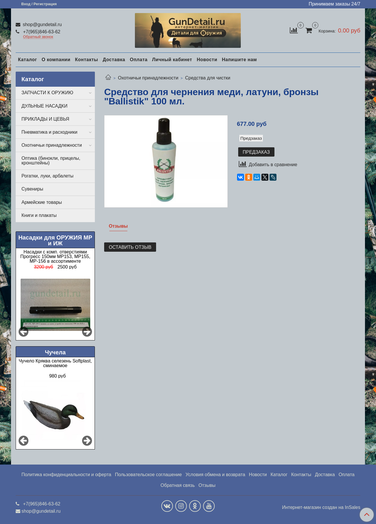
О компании (55, 59)
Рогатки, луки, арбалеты (47, 175)
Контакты (86, 59)
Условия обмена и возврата (215, 474)
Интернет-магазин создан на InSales (321, 507)
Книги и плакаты (39, 215)
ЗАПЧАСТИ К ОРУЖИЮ (47, 92)
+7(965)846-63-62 (41, 31)
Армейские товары (41, 202)
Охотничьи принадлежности (148, 77)
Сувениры (32, 188)
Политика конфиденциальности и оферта (66, 474)
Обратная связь (177, 485)
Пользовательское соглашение (148, 474)
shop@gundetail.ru (41, 24)
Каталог (27, 59)
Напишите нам (239, 59)
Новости (207, 59)
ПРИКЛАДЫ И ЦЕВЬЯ (45, 119)
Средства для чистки (207, 77)
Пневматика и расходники (49, 132)
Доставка (114, 59)
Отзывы (207, 485)
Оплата (138, 59)
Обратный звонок (38, 37)
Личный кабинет (172, 59)
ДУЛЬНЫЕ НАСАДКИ (44, 106)
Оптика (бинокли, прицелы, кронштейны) (50, 160)
